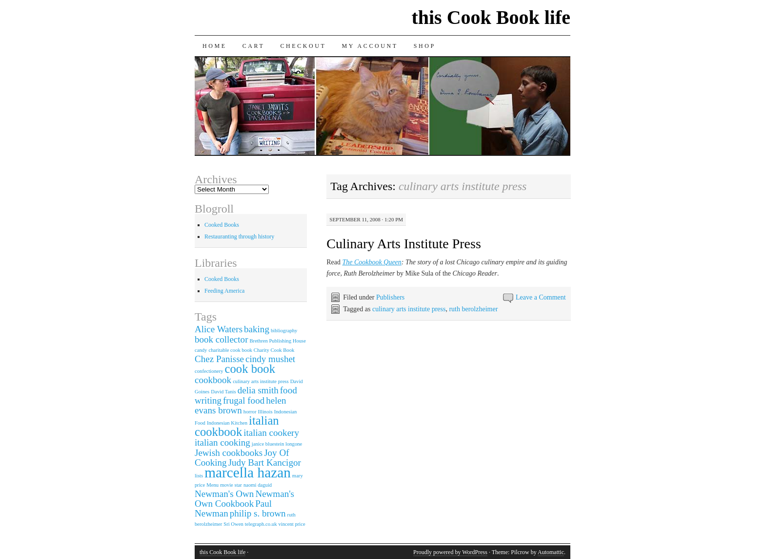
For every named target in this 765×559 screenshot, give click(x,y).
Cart (253, 46)
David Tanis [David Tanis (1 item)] (223, 391)
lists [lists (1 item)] (199, 475)
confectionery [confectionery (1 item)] (209, 371)
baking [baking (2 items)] (256, 329)
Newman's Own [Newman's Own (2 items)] (224, 494)
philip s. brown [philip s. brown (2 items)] (258, 513)
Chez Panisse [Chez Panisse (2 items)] (219, 359)
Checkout (303, 46)
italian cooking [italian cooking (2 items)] (222, 442)
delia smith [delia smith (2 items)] (258, 390)
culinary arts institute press (408, 309)
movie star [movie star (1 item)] (231, 485)
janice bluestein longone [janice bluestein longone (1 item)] (277, 444)
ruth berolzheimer (473, 309)
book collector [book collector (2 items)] (221, 339)
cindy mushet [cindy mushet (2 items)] (270, 359)
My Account (370, 46)
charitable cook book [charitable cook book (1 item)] (230, 350)
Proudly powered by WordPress (450, 552)
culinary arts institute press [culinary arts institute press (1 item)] (261, 381)
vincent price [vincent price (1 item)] (291, 524)
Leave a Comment (541, 297)
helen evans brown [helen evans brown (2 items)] (240, 405)
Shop (425, 46)
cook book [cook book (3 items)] (250, 368)
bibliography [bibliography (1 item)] (284, 330)
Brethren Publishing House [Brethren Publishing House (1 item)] (277, 341)
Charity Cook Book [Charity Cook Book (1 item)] (274, 350)
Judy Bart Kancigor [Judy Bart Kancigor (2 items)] (264, 462)
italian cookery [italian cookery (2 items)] (271, 433)
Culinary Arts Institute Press (403, 243)
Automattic (551, 552)
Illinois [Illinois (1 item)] (265, 411)
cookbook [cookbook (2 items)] (213, 380)
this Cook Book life (490, 17)
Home (214, 46)
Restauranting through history (239, 236)
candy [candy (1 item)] (201, 350)
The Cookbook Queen (372, 262)
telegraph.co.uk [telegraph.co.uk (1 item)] (261, 524)
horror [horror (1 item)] (250, 411)
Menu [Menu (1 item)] (212, 485)
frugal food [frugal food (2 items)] (243, 400)
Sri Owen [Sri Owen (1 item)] (233, 524)
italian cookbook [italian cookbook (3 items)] (237, 426)
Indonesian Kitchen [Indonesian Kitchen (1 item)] (227, 423)
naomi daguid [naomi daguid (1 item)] (257, 485)
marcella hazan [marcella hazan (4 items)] (247, 472)
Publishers (390, 297)
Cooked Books (221, 224)
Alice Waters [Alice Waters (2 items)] (218, 329)
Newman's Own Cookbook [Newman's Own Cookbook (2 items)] (244, 499)
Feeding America (224, 290)
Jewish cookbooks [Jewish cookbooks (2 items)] (228, 453)
